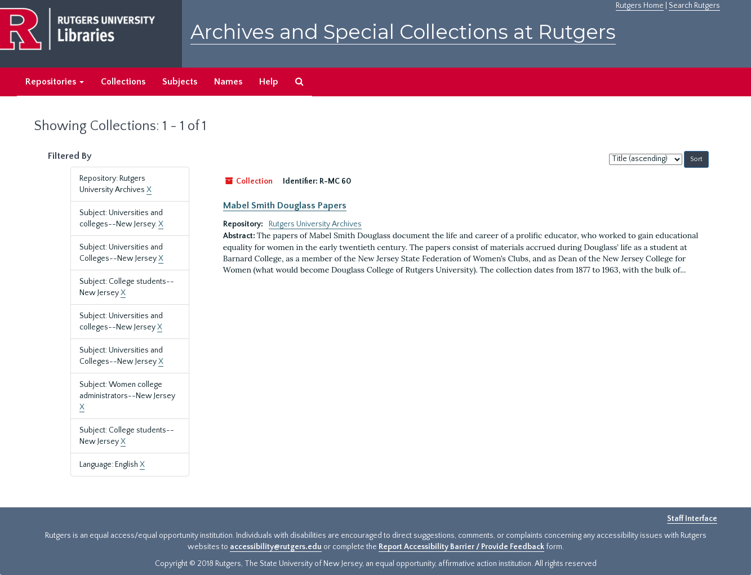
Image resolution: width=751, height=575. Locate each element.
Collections (123, 82)
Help (268, 82)
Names (228, 82)
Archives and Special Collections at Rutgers (403, 32)
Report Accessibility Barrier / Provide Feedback (461, 546)
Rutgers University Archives (315, 224)
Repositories (54, 82)
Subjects (179, 82)
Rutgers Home (640, 5)
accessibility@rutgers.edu (276, 546)
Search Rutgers (694, 5)
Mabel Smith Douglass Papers (284, 205)
